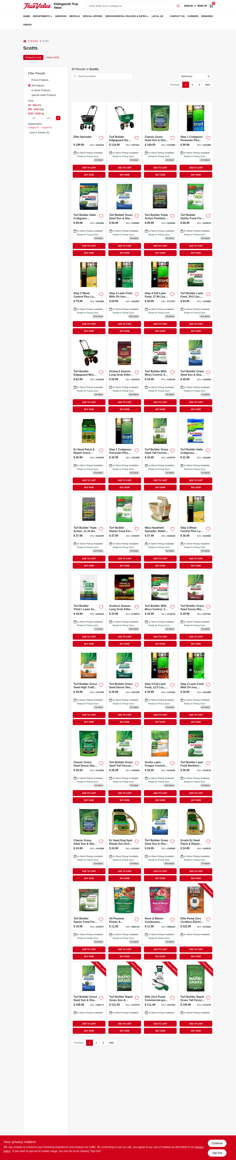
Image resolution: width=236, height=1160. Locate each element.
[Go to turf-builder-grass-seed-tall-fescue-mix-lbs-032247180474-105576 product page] (160, 453)
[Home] (24, 41)
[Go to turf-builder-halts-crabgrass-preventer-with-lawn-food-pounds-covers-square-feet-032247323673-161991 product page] (195, 453)
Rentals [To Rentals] (75, 16)
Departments (41, 16)
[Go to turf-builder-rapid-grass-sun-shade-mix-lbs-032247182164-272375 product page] (124, 998)
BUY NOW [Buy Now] (89, 175)
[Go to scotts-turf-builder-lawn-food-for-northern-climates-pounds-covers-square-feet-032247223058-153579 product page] (195, 765)
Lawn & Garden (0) (39, 132)
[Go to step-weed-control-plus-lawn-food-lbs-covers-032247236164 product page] (195, 531)
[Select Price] (58, 118)
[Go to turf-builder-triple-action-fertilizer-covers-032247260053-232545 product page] (89, 531)
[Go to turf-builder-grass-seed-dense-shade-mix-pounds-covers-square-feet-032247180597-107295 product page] (124, 687)
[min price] (34, 118)
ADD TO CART (89, 168)
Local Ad (157, 16)
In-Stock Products (41, 90)
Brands (34, 41)
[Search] (178, 5)
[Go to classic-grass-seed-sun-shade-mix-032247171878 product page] (160, 140)
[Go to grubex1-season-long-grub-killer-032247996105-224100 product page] (124, 375)
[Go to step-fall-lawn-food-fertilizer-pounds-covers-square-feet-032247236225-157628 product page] (160, 687)
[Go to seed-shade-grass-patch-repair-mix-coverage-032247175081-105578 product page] (195, 844)
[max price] (48, 118)
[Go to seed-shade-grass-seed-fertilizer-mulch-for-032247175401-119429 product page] (89, 453)
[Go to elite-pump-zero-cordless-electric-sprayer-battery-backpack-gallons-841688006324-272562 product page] (195, 922)
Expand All (47, 127)
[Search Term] (134, 6)
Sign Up (202, 5)
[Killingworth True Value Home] (37, 6)
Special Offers (92, 16)
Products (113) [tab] (33, 57)
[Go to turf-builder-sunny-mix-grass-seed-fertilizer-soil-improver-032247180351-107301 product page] (195, 609)
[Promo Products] (29, 80)
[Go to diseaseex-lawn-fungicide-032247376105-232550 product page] (160, 765)
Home (26, 16)
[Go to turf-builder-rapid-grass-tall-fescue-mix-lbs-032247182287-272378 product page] (195, 998)
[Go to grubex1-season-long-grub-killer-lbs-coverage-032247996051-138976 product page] (124, 609)
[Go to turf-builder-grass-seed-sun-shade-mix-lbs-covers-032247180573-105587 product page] (124, 218)
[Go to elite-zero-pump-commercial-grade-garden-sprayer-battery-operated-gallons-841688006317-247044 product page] (160, 998)
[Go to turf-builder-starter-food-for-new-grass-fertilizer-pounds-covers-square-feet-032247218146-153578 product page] (195, 218)
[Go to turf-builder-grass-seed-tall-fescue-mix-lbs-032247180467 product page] (124, 765)
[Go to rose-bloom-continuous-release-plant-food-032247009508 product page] (160, 922)
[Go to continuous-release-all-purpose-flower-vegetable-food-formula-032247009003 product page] (124, 922)
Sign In (188, 5)
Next (207, 84)
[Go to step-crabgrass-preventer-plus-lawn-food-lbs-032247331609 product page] (195, 140)
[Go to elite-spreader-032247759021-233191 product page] (89, 140)
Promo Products (40, 80)
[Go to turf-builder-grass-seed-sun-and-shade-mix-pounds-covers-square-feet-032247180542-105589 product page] (160, 844)
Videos (27, 24)
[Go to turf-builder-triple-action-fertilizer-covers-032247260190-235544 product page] (160, 218)
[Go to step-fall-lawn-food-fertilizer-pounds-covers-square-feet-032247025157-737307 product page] (160, 296)
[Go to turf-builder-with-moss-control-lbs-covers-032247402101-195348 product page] (160, 375)
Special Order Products (44, 95)
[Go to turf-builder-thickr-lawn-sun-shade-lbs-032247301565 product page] (89, 609)
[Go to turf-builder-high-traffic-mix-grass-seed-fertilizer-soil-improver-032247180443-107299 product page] (89, 687)
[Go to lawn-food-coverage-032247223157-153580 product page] (195, 296)
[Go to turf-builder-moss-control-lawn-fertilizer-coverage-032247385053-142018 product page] (160, 609)
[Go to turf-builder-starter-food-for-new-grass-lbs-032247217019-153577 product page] (89, 922)
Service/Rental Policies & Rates (125, 16)
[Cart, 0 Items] (211, 6)
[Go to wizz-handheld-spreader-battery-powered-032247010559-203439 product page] (160, 531)
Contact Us (177, 16)
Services (61, 16)
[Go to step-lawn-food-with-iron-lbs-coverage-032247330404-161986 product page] (195, 687)
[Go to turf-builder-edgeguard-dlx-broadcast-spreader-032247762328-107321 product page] (124, 140)
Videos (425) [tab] (52, 57)
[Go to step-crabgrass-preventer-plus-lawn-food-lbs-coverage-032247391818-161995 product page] (124, 453)
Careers (193, 16)
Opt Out (217, 1153)
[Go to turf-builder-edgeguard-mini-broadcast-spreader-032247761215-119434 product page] (89, 375)
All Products (38, 85)
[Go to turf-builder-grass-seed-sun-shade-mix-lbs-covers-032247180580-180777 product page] (89, 998)
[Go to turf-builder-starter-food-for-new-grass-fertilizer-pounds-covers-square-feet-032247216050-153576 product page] (124, 531)
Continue (217, 1143)
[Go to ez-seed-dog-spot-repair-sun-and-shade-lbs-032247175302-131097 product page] (124, 844)
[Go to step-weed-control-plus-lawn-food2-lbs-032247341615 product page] (89, 296)
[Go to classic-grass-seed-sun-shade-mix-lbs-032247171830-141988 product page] (89, 844)
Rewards (207, 16)
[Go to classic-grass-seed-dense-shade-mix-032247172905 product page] (89, 765)
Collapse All (33, 127)
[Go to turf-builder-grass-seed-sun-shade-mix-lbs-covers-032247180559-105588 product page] (195, 375)
